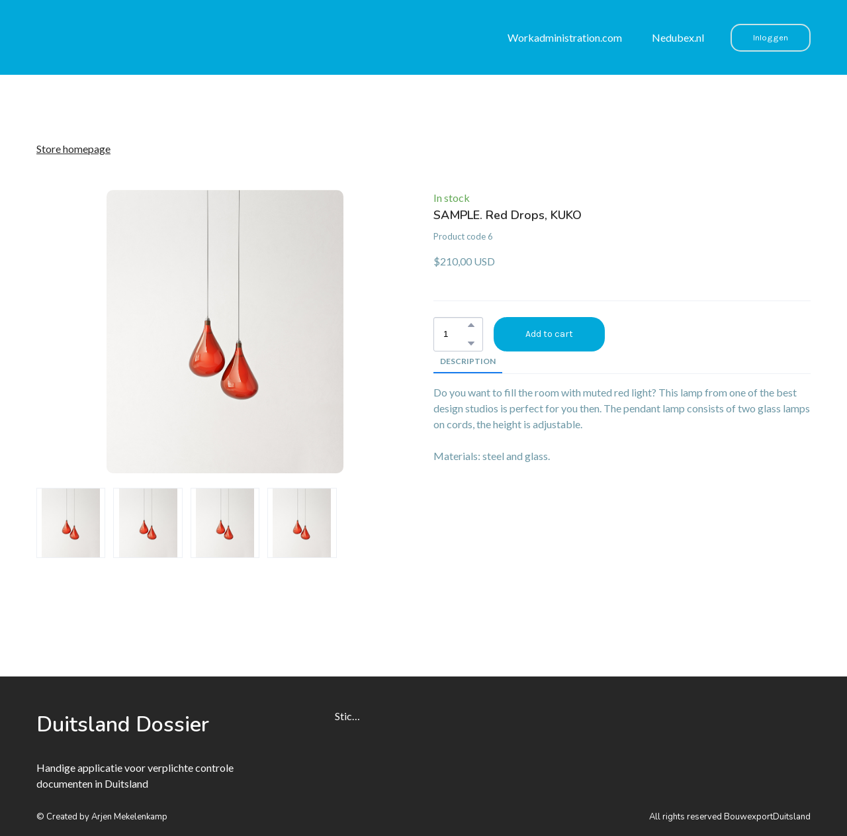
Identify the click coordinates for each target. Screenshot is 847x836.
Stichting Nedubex (349, 716)
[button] (771, 38)
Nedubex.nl (678, 37)
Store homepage (73, 148)
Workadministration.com (565, 37)
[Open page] (125, 725)
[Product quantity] (455, 334)
